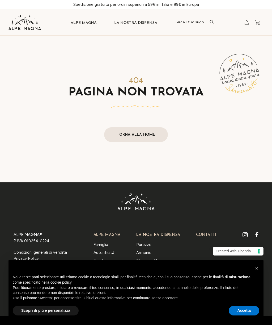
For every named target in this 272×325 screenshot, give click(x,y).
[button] (256, 268)
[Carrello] (246, 22)
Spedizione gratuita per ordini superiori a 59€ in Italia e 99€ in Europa (136, 4)
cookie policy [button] (60, 282)
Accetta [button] (244, 311)
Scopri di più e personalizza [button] (45, 311)
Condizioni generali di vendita (40, 252)
